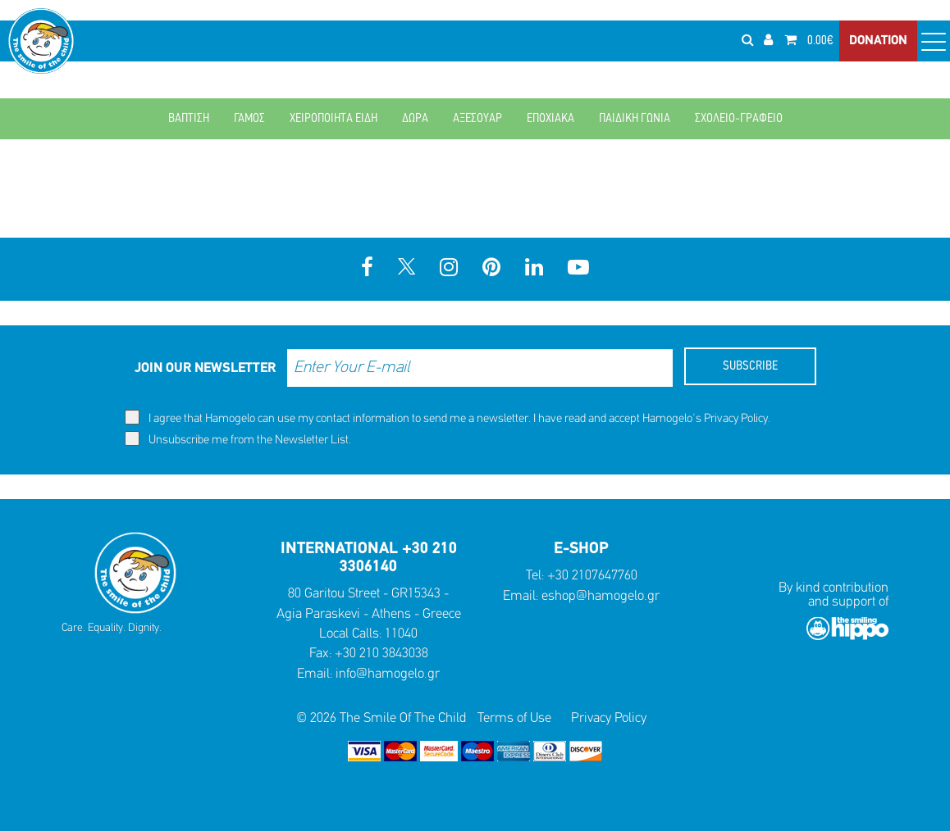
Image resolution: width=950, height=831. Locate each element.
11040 (401, 634)
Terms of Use (514, 718)
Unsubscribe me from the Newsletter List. (238, 439)
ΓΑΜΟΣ (249, 118)
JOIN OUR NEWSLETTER (205, 368)
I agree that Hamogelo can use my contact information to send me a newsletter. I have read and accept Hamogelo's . (447, 417)
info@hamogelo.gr (388, 674)
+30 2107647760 (592, 576)
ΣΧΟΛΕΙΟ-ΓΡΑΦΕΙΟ (739, 118)
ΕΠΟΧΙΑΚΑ (550, 118)
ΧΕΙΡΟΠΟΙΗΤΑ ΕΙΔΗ (333, 118)
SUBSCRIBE (750, 366)
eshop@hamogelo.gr (600, 596)
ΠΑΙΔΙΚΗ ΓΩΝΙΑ (634, 118)
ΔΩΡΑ (415, 118)
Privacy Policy (736, 419)
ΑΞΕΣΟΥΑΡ (477, 118)
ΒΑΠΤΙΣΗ (188, 118)
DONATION (878, 41)
